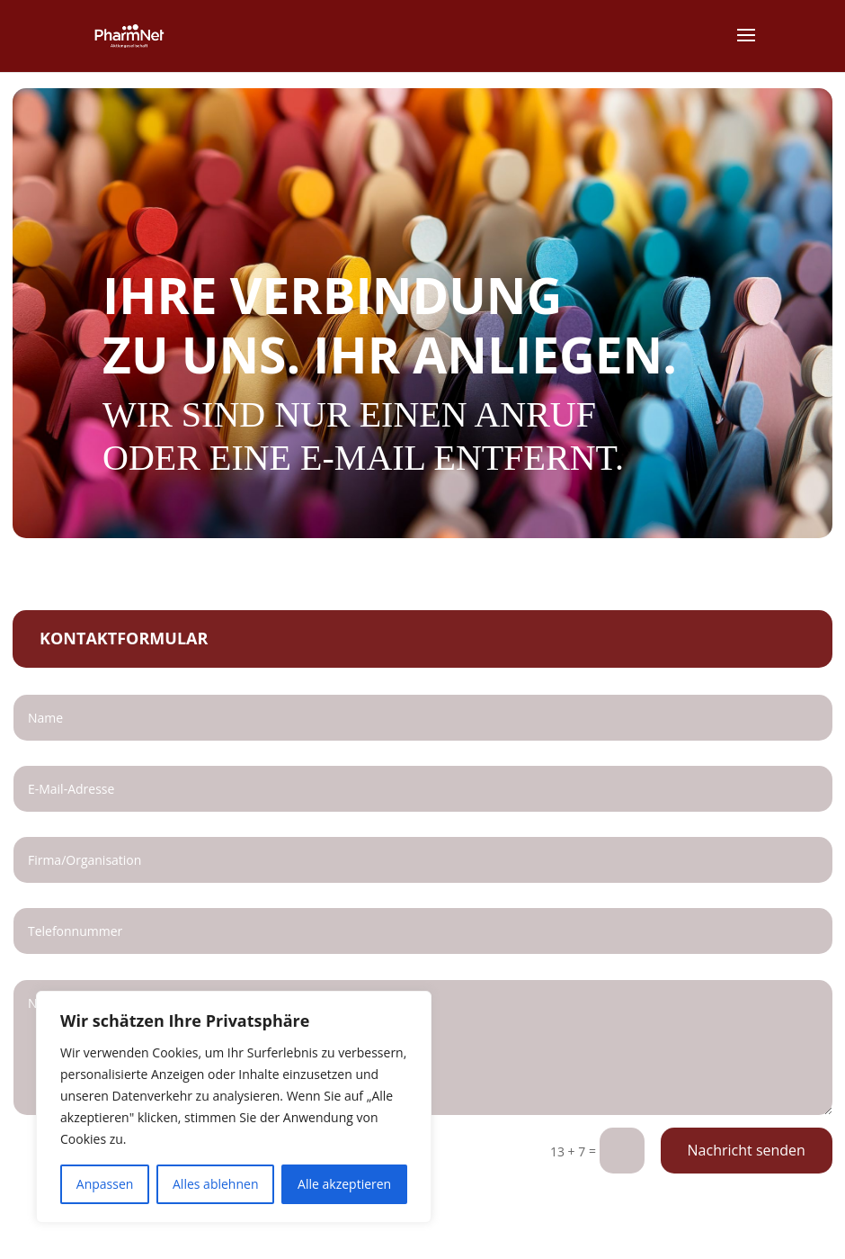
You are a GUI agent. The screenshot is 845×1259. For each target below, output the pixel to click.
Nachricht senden (746, 1150)
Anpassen (105, 1183)
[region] (233, 1107)
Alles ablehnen (215, 1183)
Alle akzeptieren (344, 1183)
